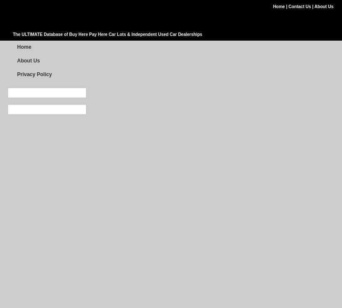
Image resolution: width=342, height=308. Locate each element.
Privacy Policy (34, 74)
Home (279, 6)
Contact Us (301, 6)
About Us (324, 6)
